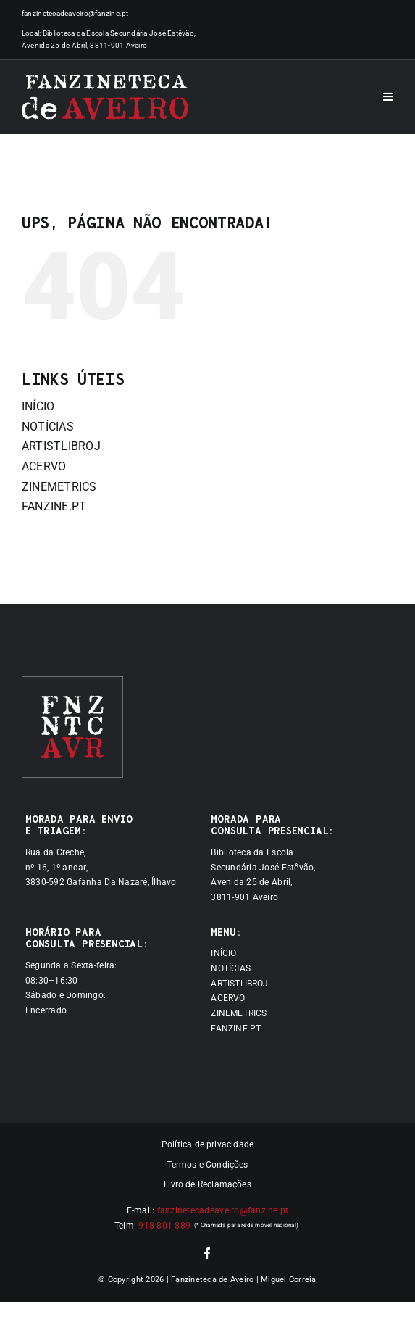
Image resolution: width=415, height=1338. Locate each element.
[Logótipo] (105, 97)
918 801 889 (164, 1226)
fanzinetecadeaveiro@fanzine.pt (75, 13)
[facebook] (207, 1253)
